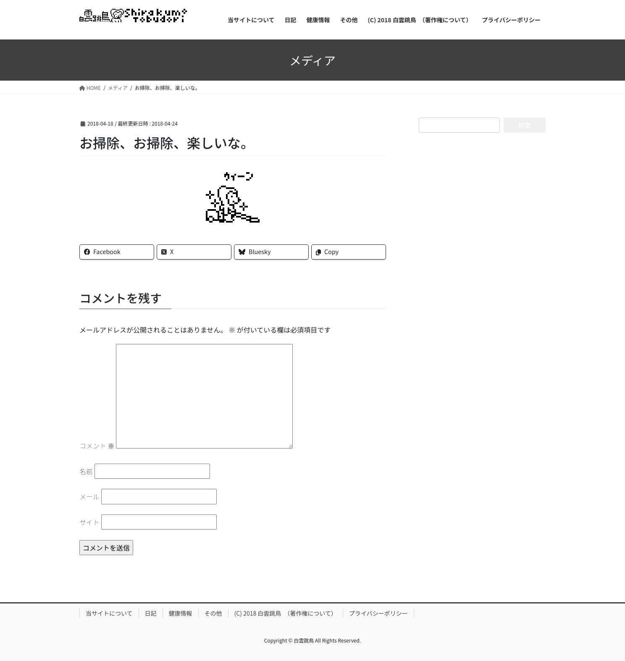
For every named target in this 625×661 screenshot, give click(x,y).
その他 (213, 613)
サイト (89, 522)
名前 (86, 471)
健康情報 (180, 613)
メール (89, 496)
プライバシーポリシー (378, 613)
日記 (151, 613)
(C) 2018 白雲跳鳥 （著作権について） (285, 613)
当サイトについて (109, 613)
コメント (97, 446)
